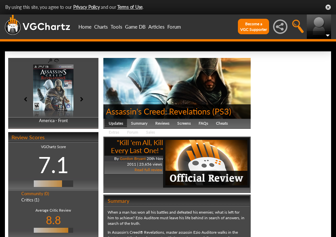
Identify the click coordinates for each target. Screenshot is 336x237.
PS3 (222, 111)
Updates (116, 123)
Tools (116, 27)
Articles (156, 27)
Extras (114, 132)
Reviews (162, 123)
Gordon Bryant (133, 158)
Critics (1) (30, 199)
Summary (139, 123)
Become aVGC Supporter (253, 26)
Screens (184, 123)
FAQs (203, 123)
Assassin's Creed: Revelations (158, 111)
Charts (101, 27)
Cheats (222, 123)
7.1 (53, 164)
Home (85, 27)
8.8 (53, 220)
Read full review (148, 169)
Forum (174, 27)
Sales (150, 132)
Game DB (135, 27)
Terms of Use (129, 7)
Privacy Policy (86, 7)
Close (328, 7)
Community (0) (35, 193)
